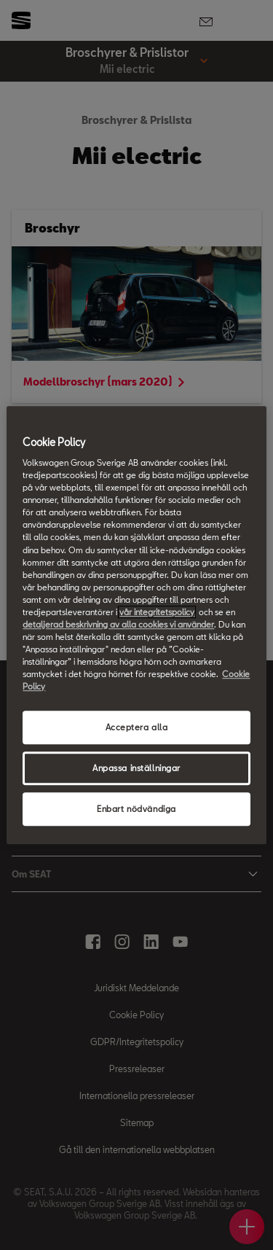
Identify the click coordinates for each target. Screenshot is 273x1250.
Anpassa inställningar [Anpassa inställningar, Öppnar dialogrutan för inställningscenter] (136, 768)
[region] (136, 625)
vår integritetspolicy (156, 612)
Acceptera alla (137, 728)
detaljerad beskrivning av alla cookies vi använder (118, 624)
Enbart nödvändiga (136, 808)
